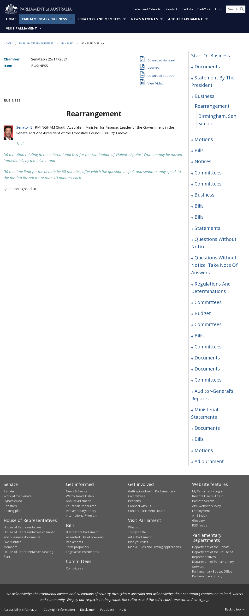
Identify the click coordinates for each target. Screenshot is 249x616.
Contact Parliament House (146, 510)
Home (11, 19)
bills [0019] (199, 150)
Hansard (67, 43)
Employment (201, 510)
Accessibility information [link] (21, 609)
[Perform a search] (241, 9)
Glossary (198, 520)
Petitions (134, 501)
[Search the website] (235, 9)
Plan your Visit (138, 542)
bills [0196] (199, 439)
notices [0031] (203, 161)
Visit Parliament (21, 28)
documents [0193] (207, 428)
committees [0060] (208, 183)
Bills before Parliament (82, 532)
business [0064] (204, 194)
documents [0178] (207, 357)
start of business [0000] (210, 55)
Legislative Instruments (82, 552)
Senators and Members (99, 19)
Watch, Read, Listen (80, 496)
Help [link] (122, 609)
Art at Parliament (140, 537)
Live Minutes (13, 542)
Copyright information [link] (59, 609)
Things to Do (137, 532)
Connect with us (139, 506)
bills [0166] (199, 335)
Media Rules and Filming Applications (154, 547)
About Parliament (185, 19)
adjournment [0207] (209, 461)
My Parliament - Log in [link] (207, 491)
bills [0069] (199, 206)
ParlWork (204, 9)
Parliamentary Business (44, 19)
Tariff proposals (77, 547)
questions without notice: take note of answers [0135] (214, 265)
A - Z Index (199, 515)
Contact (171, 9)
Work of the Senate (18, 496)
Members (11, 547)
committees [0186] (208, 380)
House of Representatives (23, 527)
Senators (10, 506)
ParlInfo (187, 9)
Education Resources (81, 506)
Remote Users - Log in (208, 496)
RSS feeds (199, 525)
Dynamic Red (13, 501)
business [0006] (204, 96)
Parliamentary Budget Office (212, 571)
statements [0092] (207, 228)
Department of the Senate (211, 547)
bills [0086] (199, 217)
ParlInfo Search (203, 501)
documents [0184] (207, 368)
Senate (9, 491)
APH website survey (206, 506)
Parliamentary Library (81, 510)
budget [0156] (203, 313)
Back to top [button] (235, 609)
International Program (81, 515)
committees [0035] (208, 172)
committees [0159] (208, 324)
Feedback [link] (107, 609)
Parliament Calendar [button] (147, 9)
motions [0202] (204, 450)
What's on (135, 527)
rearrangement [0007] (212, 106)
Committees (74, 568)
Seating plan (12, 510)
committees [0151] (208, 302)
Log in (219, 9)
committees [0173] (208, 346)
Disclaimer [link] (87, 609)
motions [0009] (204, 139)
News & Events (144, 19)
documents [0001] (207, 66)
